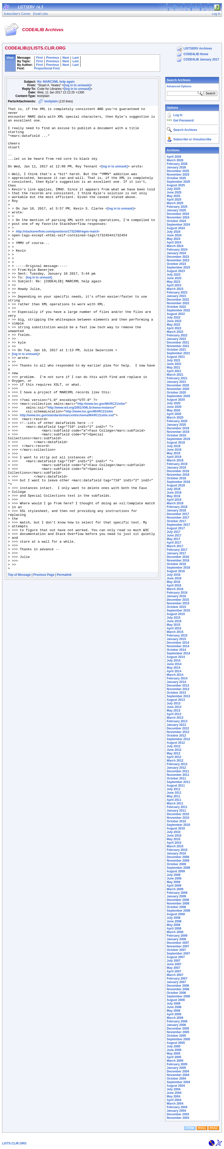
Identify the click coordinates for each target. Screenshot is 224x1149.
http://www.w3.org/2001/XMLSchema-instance (81, 468)
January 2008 (176, 939)
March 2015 (175, 632)
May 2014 (173, 667)
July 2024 (173, 232)
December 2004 (178, 1071)
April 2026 (174, 156)
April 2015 (174, 628)
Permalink (64, 667)
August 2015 (176, 614)
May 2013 (173, 710)
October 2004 (176, 1078)
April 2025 (174, 199)
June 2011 (174, 792)
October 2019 (176, 435)
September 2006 (178, 996)
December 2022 (178, 299)
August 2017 (176, 528)
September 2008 (178, 910)
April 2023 (174, 285)
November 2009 (178, 860)
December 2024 (178, 214)
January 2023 (176, 296)
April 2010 (174, 843)
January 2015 (176, 639)
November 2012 (178, 732)
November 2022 (178, 303)
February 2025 (177, 207)
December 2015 (178, 600)
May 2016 (173, 582)
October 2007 (176, 950)
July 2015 (173, 617)
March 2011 (175, 803)
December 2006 (178, 985)
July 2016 (173, 575)
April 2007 (174, 971)
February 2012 (177, 764)
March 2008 (175, 932)
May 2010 (173, 839)
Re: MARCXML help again (55, 81)
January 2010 (176, 853)
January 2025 (176, 210)
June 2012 (174, 750)
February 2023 (177, 292)
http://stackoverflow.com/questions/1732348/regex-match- (58, 257)
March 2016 (175, 589)
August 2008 (176, 914)
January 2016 (176, 596)
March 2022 (175, 332)
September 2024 (178, 224)
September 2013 (178, 696)
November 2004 (178, 1075)
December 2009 (178, 857)
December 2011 (178, 771)
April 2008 (174, 928)
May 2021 (173, 367)
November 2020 (178, 389)
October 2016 (176, 564)
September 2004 (178, 1082)
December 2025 (178, 171)
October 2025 (176, 178)
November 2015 (178, 603)
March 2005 (175, 1060)
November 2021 (178, 346)
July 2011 (173, 789)
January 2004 (176, 1111)
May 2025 (173, 196)
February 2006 (177, 1021)
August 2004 (176, 1085)
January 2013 (176, 725)
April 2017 (174, 542)
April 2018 (174, 500)
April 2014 (174, 671)
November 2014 (178, 646)
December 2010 (178, 814)
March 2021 (175, 374)
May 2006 (173, 1010)
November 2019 (178, 432)
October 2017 (176, 521)
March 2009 (175, 889)
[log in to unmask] (77, 85)
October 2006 (176, 993)
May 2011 (173, 796)
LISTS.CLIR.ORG (14, 1143)
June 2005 (174, 1050)
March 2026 (175, 160)
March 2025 (175, 203)
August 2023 (176, 271)
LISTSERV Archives (197, 48)
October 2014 (176, 650)
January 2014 (176, 682)
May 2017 (173, 539)
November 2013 (178, 689)
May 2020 (173, 410)
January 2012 (176, 767)
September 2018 (178, 482)
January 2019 (176, 467)
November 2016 (178, 560)
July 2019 (173, 446)
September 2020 (178, 396)
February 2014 (177, 678)
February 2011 (177, 807)
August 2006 (176, 1000)
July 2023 (173, 274)
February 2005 (177, 1064)
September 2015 (178, 610)
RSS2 (214, 1128)
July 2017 (173, 532)
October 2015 (176, 607)
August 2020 (176, 399)
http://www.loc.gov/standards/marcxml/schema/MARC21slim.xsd (67, 477)
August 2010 (176, 828)
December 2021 (178, 342)
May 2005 (173, 1053)
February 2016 (177, 592)
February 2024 (177, 249)
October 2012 (176, 735)
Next (65, 57)
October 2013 (176, 692)
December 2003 (178, 1114)
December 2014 (178, 642)
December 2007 (178, 943)
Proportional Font (47, 68)
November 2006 (178, 989)
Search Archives (179, 80)
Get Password (183, 120)
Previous (52, 57)
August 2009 (176, 871)
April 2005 (174, 1057)
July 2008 (173, 918)
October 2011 (176, 778)
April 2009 (174, 885)
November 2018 (178, 474)
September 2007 (178, 953)
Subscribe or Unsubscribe (192, 139)
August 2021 (176, 357)
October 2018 (176, 478)
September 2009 (178, 868)
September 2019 (178, 439)
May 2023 (173, 282)
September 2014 (178, 653)
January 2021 (176, 382)
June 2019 (174, 449)
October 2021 (176, 349)
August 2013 (176, 700)
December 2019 (178, 428)
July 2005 (173, 1046)
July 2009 (173, 875)
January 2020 (176, 424)
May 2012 (173, 753)
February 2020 (177, 421)
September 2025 (178, 182)
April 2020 (174, 414)
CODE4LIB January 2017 (201, 59)
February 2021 (177, 378)
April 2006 (174, 1014)
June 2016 (174, 578)
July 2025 (173, 189)
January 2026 (176, 167)
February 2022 (177, 335)
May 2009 (173, 882)
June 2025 (174, 192)
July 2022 (173, 317)
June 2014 (174, 664)
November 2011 (178, 775)
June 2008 (174, 921)
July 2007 (173, 960)
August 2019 (176, 442)
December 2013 (178, 685)
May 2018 (173, 496)
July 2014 (173, 660)
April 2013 (174, 714)
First (39, 57)
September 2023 (178, 267)
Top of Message (19, 667)
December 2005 (178, 1028)
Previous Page (44, 667)
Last (75, 57)
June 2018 (174, 492)
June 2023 (174, 278)
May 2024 (173, 239)
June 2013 (174, 707)
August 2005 (176, 1043)
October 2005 (176, 1035)
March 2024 (175, 246)
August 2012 (176, 742)
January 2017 (176, 553)
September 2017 (178, 525)
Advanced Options (179, 86)
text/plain (51, 101)
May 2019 (173, 453)
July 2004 (173, 1089)
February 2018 (177, 507)
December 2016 (178, 557)
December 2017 (178, 514)
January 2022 (176, 339)
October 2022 (176, 307)
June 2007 (174, 964)
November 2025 (178, 174)
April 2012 (174, 757)
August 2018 (176, 485)
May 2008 (173, 925)
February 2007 (177, 978)
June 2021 (174, 364)
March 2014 (175, 675)
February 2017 (177, 550)
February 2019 (177, 464)
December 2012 (178, 728)
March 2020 (175, 417)
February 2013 (177, 721)
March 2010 (175, 846)
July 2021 (173, 360)
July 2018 (173, 489)
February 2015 (177, 635)
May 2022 (173, 324)
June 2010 (174, 835)
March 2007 (175, 975)
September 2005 (178, 1039)
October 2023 (176, 264)
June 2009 (174, 878)
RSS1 (202, 1128)
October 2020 (176, 392)
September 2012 (178, 739)
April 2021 (174, 371)
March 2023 (175, 289)
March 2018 (175, 503)
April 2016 (174, 585)
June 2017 (174, 535)
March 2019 (175, 460)
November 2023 (178, 260)
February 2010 (177, 850)
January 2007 (176, 982)
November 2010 (178, 818)
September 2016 (178, 567)
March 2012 (175, 760)
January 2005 (176, 1068)
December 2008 (178, 900)
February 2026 (177, 164)
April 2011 (174, 800)
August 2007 (176, 957)
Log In (177, 115)
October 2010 (176, 821)
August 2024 (176, 228)
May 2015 (173, 625)
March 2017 (175, 546)
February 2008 (177, 935)
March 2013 (175, 717)
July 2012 (173, 746)
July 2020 (173, 403)
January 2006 (176, 1025)
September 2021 (178, 353)
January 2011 (176, 810)
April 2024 (174, 242)
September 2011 (178, 782)
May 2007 (173, 968)
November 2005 (178, 1032)
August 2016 (176, 571)
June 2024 (174, 235)
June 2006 (174, 1007)
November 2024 (178, 217)
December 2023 (178, 257)
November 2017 (178, 517)
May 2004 (173, 1096)
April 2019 (174, 457)
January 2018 (176, 510)
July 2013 (173, 703)
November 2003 (178, 1118)
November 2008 (178, 903)
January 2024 (176, 253)
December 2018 (178, 471)
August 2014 (176, 657)
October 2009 (176, 864)
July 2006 (173, 1003)
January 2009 (176, 896)
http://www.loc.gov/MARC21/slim (101, 463)
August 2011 (176, 785)
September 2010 (178, 825)
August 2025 (176, 185)
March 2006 (175, 1018)
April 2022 (174, 328)
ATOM (189, 1128)
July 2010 (173, 832)
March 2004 (175, 1103)
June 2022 (174, 321)
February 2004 (177, 1107)
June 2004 (174, 1093)
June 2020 (174, 407)
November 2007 (178, 946)
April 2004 (174, 1100)
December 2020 (178, 385)
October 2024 (176, 221)
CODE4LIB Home (195, 54)
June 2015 (174, 621)
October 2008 (176, 907)
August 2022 (176, 314)
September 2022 (178, 310)
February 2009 (177, 893)
